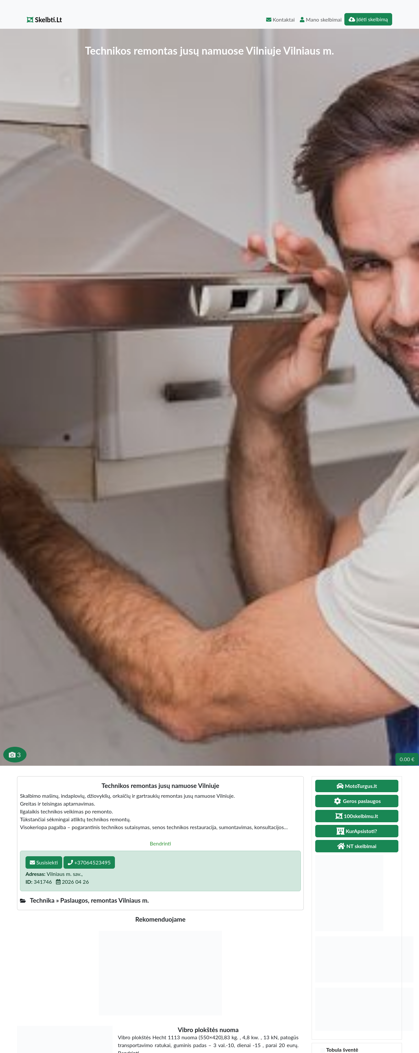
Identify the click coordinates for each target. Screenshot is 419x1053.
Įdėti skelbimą (368, 19)
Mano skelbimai (320, 19)
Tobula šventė (342, 1049)
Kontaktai (280, 19)
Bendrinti (160, 843)
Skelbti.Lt (44, 20)
